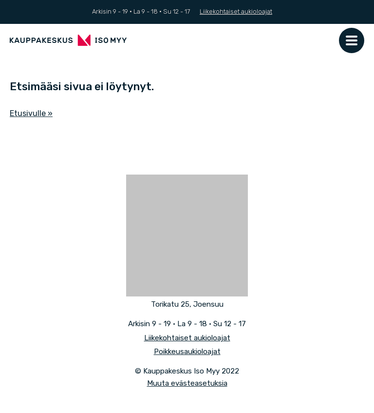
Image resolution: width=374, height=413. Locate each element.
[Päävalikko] (351, 40)
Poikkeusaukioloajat (187, 351)
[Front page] (68, 40)
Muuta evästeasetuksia (187, 383)
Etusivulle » (31, 113)
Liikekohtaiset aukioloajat (236, 11)
